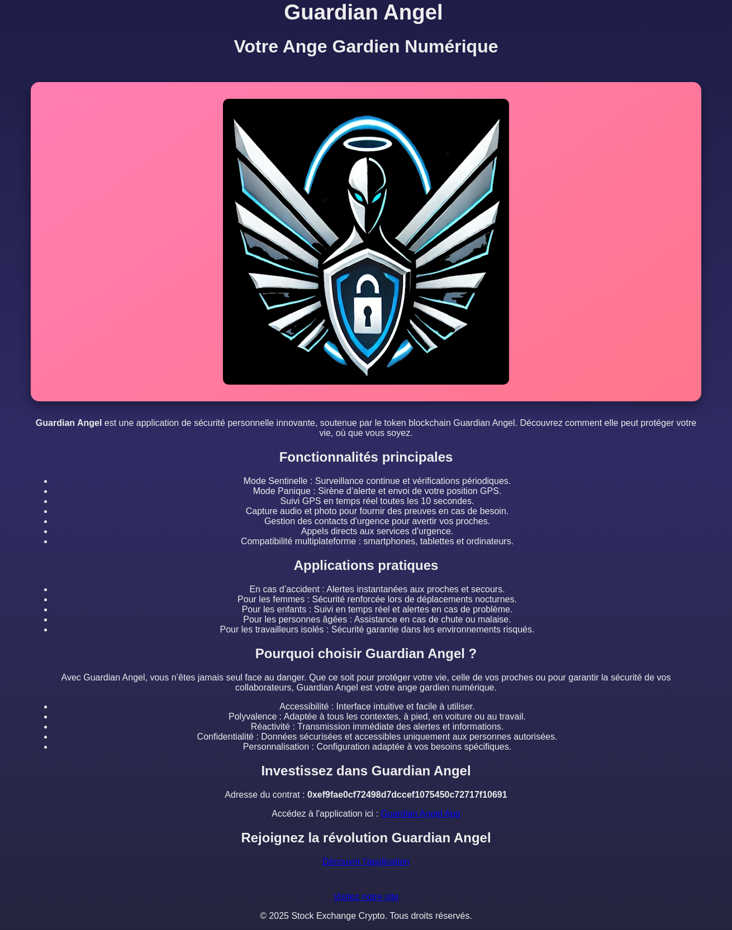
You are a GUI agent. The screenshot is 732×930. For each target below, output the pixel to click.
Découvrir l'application (366, 861)
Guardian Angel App (420, 813)
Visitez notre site (365, 897)
